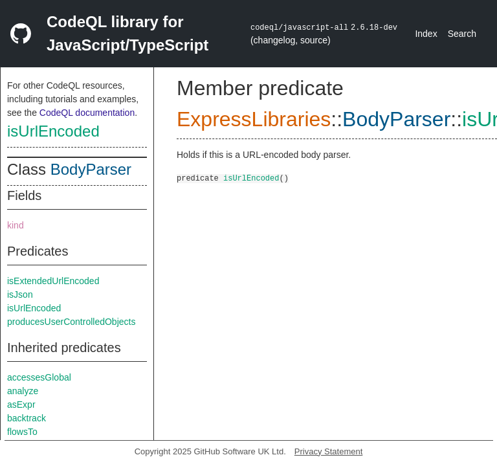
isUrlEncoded (53, 131)
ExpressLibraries (254, 119)
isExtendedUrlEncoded (53, 281)
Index (426, 33)
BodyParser (90, 169)
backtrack (26, 418)
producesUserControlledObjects (71, 321)
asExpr (21, 404)
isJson (20, 294)
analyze (22, 391)
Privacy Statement (328, 451)
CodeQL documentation (87, 112)
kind (15, 225)
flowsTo (22, 432)
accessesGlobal (39, 377)
